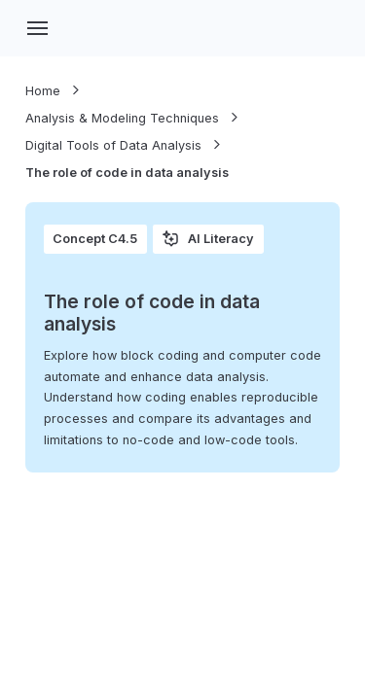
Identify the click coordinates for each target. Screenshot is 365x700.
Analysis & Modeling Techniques (122, 118)
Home (42, 91)
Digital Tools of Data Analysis (113, 145)
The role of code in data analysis (127, 172)
